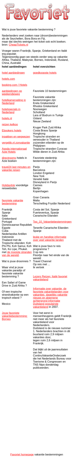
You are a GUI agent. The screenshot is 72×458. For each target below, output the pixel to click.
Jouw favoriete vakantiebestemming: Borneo (14, 316)
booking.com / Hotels (14, 84)
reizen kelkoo (10, 124)
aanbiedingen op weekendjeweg (12, 92)
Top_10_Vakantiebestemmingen (52, 221)
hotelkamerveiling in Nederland (14, 102)
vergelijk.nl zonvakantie (16, 142)
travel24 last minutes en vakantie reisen (16, 168)
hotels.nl (7, 118)
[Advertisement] (35, 411)
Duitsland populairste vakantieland (45, 305)
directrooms (9, 157)
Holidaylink (8, 185)
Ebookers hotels (11, 130)
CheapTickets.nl (18, 44)
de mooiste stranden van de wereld (17, 254)
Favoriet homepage (22, 454)
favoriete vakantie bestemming (12, 202)
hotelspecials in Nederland (11, 111)
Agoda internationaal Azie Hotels (14, 150)
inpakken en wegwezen (16, 136)
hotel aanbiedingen (13, 72)
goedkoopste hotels (45, 72)
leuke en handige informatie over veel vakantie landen (49, 238)
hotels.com (8, 78)
